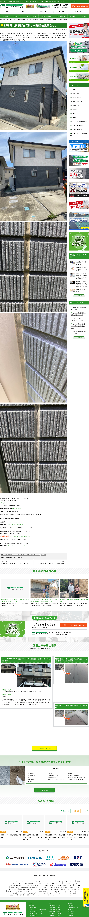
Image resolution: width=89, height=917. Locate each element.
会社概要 (71, 913)
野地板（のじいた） (75, 887)
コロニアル (76, 895)
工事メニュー (32, 905)
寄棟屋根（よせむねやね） (19, 893)
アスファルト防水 (56, 883)
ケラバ (8, 893)
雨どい (34, 891)
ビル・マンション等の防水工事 (78, 134)
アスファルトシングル (58, 895)
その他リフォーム (76, 129)
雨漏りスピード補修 (55, 907)
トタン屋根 (77, 885)
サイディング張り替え (78, 125)
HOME (30, 903)
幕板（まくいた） (65, 889)
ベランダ (47, 883)
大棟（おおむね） (48, 893)
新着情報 (75, 811)
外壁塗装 (83, 16)
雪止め (46, 887)
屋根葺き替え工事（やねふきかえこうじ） (31, 887)
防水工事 (5, 16)
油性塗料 (79, 881)
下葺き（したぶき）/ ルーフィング (58, 887)
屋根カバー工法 (31, 16)
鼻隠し (11, 895)
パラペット (41, 895)
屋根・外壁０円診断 (55, 909)
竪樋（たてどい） (31, 895)
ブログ (85, 811)
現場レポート (64, 811)
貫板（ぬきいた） (78, 891)
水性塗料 (14, 883)
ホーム (7, 11)
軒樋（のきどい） (20, 895)
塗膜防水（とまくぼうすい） (17, 885)
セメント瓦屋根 (49, 885)
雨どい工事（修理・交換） (79, 121)
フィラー (27, 881)
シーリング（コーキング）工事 (27, 883)
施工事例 (61, 11)
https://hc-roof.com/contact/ (16, 546)
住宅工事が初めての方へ (56, 905)
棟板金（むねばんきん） (45, 891)
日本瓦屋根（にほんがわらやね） (63, 885)
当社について (79, 11)
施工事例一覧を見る (46, 748)
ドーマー (81, 893)
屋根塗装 (72, 16)
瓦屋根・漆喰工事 (46, 16)
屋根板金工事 (61, 16)
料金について (44, 11)
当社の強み (71, 911)
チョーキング (19, 881)
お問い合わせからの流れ (56, 911)
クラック (11, 881)
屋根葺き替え (17, 16)
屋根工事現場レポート (74, 907)
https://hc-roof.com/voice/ (15, 524)
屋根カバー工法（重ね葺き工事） (38, 909)
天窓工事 (74, 117)
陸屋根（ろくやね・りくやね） (35, 885)
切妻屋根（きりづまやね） (35, 893)
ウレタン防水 (66, 883)
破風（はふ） (68, 891)
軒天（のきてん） (57, 891)
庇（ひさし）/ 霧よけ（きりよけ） (28, 889)
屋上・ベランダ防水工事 (36, 913)
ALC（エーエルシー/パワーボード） (65, 881)
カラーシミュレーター (55, 913)
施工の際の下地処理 (55, 915)
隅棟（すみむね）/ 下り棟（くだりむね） (66, 893)
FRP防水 (48, 895)
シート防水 (75, 883)
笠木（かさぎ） (13, 889)
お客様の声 (71, 905)
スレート (69, 895)
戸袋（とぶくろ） (43, 889)
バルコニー (40, 883)
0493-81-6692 (61, 5)
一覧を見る (78, 296)
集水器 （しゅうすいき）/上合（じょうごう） (19, 891)
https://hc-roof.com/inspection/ (21, 536)
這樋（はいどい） (76, 889)
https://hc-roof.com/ (6, 503)
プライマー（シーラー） (38, 881)
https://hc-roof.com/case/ (14, 522)
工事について (24, 11)
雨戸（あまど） (54, 889)
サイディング (50, 881)
